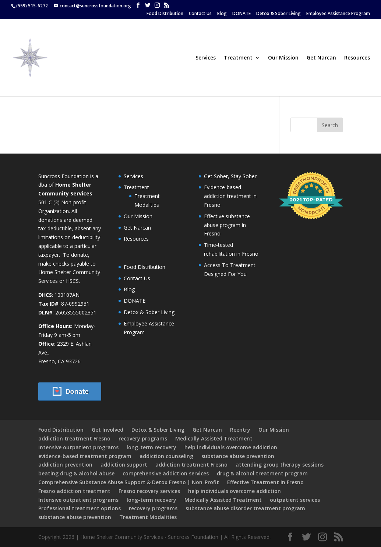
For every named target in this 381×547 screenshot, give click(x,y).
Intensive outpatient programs (78, 447)
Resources (357, 58)
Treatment (238, 58)
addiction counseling (166, 456)
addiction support (123, 464)
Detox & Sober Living (278, 14)
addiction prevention (65, 464)
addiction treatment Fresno (74, 438)
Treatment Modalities (148, 517)
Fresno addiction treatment (74, 490)
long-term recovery (151, 447)
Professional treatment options (79, 508)
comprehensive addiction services (166, 473)
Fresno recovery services (149, 490)
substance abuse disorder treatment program (245, 508)
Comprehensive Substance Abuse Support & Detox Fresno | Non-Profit (128, 482)
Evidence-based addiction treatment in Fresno (230, 196)
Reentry (240, 429)
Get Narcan (321, 58)
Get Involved (107, 429)
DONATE (241, 14)
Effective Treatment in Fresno (265, 482)
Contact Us (200, 14)
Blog (222, 14)
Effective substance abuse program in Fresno (227, 225)
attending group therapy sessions (280, 464)
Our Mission (283, 58)
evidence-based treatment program (84, 456)
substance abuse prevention (237, 456)
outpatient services (295, 499)
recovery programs (143, 438)
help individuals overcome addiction (230, 447)
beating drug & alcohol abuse (76, 473)
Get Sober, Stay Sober (230, 176)
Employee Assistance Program (338, 14)
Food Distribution (165, 14)
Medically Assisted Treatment (214, 438)
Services (205, 58)
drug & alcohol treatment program (262, 473)
